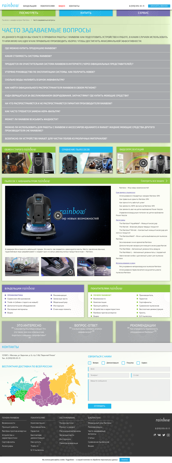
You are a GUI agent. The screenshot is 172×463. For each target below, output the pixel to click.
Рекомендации (60, 295)
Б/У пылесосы (145, 316)
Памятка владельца (68, 443)
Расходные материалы (17, 309)
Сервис (144, 363)
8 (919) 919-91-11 (136, 6)
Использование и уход (125, 263)
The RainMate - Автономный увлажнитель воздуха (139, 249)
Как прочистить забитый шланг (132, 203)
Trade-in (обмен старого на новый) (22, 302)
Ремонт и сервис (67, 427)
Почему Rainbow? (102, 295)
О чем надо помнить (62, 309)
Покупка (130, 363)
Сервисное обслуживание (18, 299)
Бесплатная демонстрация (151, 309)
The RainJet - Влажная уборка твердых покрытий (139, 227)
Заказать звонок (159, 6)
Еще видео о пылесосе (125, 192)
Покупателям (47, 6)
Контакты (74, 6)
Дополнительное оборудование (21, 306)
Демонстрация (113, 363)
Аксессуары (7, 446)
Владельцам (29, 6)
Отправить (99, 406)
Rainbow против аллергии (104, 313)
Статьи (91, 438)
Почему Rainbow (10, 418)
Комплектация (99, 302)
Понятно (124, 460)
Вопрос (95, 363)
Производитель (146, 295)
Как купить (36, 442)
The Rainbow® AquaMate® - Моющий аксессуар (138, 223)
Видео (62, 6)
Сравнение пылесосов (149, 306)
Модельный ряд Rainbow (99, 423)
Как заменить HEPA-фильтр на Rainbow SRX (137, 206)
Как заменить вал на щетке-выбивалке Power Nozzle (141, 209)
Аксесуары (120, 220)
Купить (142, 313)
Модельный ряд (60, 302)
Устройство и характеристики (106, 309)
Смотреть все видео (152, 180)
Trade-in (34, 446)
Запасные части (60, 299)
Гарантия (143, 299)
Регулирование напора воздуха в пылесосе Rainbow (140, 266)
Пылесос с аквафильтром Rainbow (16, 20)
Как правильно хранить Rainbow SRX (134, 199)
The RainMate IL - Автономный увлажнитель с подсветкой (142, 252)
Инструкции (58, 306)
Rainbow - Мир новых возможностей (134, 188)
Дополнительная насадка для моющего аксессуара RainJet (142, 246)
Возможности (99, 299)
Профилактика (15, 295)
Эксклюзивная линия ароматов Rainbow (135, 242)
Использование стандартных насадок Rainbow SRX (139, 196)
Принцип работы (100, 306)
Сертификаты (145, 302)
